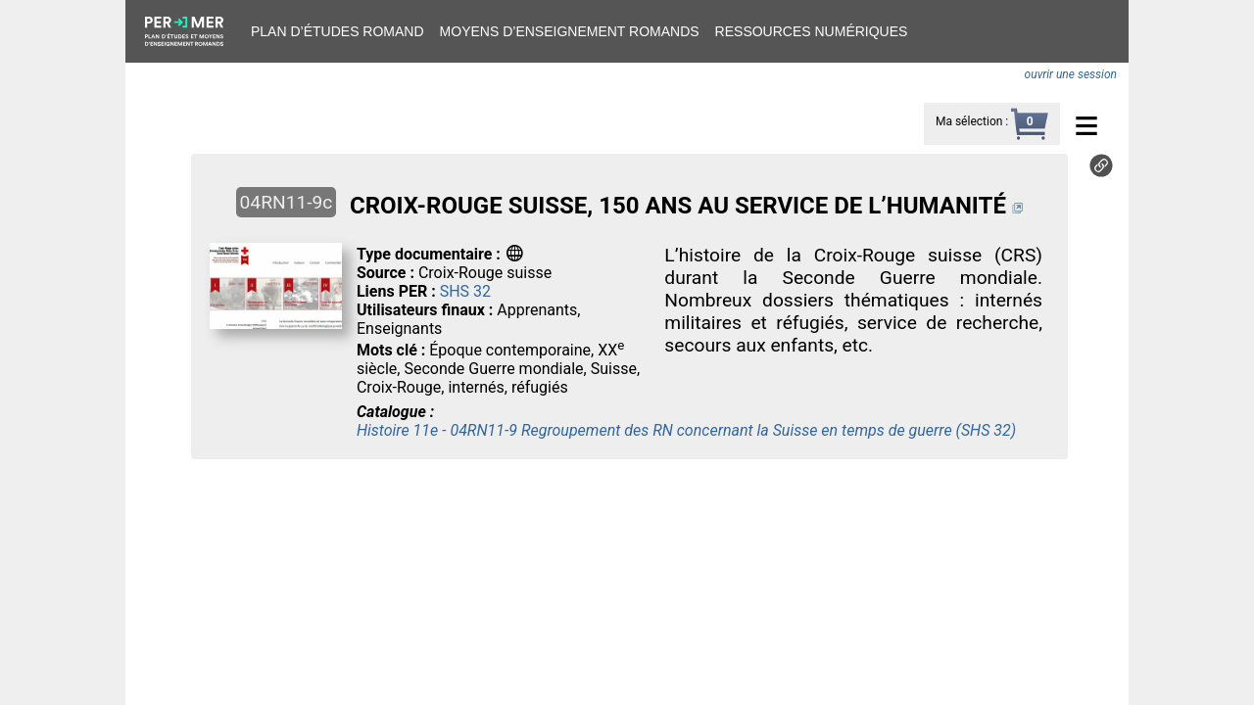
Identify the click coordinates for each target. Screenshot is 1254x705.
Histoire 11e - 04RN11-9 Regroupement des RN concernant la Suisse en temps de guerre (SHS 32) (686, 430)
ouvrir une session (1071, 74)
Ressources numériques (811, 31)
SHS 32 (465, 291)
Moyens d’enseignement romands (569, 31)
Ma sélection (969, 121)
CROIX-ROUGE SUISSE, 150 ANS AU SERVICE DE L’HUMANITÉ (678, 205)
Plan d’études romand (337, 31)
